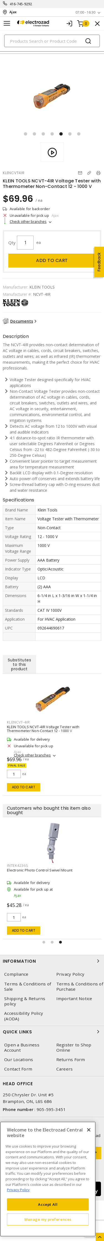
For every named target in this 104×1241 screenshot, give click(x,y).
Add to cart (52, 260)
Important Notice (74, 998)
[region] (48, 1179)
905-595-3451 (51, 1109)
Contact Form (18, 1069)
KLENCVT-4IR (18, 722)
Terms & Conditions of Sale (27, 986)
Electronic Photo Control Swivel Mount (39, 870)
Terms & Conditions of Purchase (79, 986)
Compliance (16, 974)
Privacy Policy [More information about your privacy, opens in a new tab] (18, 1189)
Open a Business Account (21, 1047)
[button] (25, 134)
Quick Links (52, 1032)
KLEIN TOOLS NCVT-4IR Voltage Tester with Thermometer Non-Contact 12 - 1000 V (43, 728)
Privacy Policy (70, 974)
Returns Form (70, 1059)
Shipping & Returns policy (24, 1001)
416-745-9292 (21, 4)
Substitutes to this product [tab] (19, 664)
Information (52, 961)
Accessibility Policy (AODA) (23, 1016)
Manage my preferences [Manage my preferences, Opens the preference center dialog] (48, 1219)
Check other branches (28, 221)
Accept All (48, 1204)
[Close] (89, 1130)
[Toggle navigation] (7, 23)
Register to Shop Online (74, 1047)
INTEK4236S (17, 865)
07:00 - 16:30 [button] (85, 12)
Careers (64, 1069)
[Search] (52, 41)
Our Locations (18, 1059)
